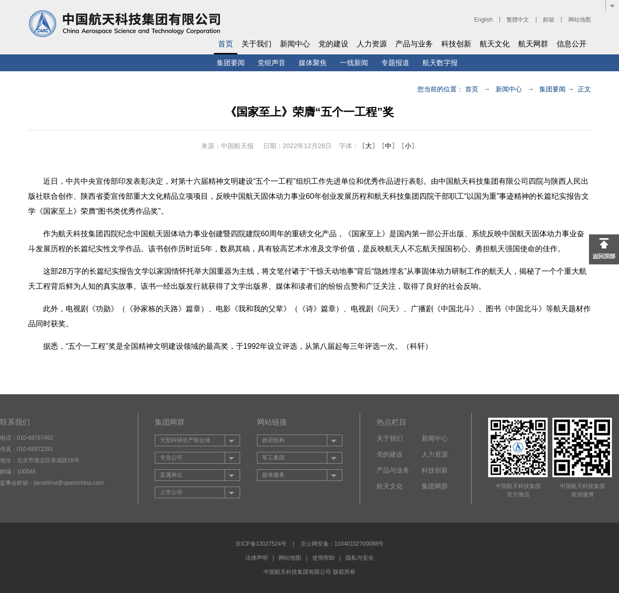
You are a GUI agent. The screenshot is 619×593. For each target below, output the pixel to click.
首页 (225, 44)
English (483, 19)
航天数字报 (440, 63)
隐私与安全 (360, 558)
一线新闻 (354, 63)
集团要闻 (231, 63)
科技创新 (456, 44)
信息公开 (572, 44)
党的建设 (333, 44)
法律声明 (256, 558)
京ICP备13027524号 (261, 543)
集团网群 (435, 486)
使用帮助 (323, 558)
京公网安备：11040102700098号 (342, 543)
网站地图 (579, 19)
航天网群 (533, 44)
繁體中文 (517, 19)
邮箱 (548, 19)
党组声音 (271, 63)
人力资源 (372, 44)
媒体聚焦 (313, 63)
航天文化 (495, 44)
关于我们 (257, 44)
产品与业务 (414, 44)
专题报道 (395, 63)
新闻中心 (295, 44)
